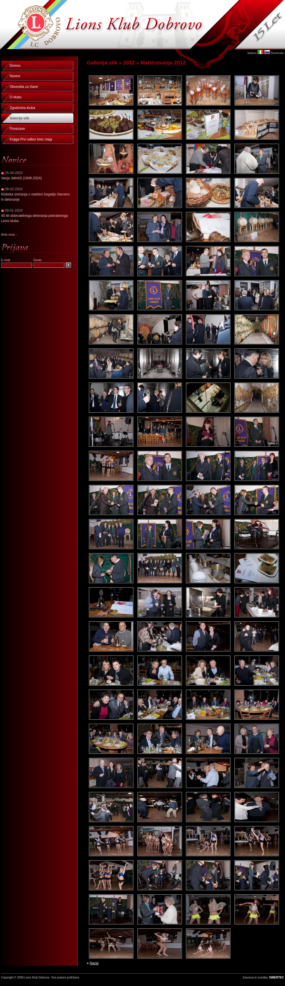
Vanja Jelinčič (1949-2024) (21, 178)
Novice (15, 76)
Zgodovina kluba (22, 108)
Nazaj (94, 963)
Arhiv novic (8, 234)
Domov (15, 66)
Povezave (17, 129)
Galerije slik (19, 118)
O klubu (16, 97)
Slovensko (277, 53)
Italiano (252, 53)
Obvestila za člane (24, 87)
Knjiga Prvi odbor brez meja (31, 139)
